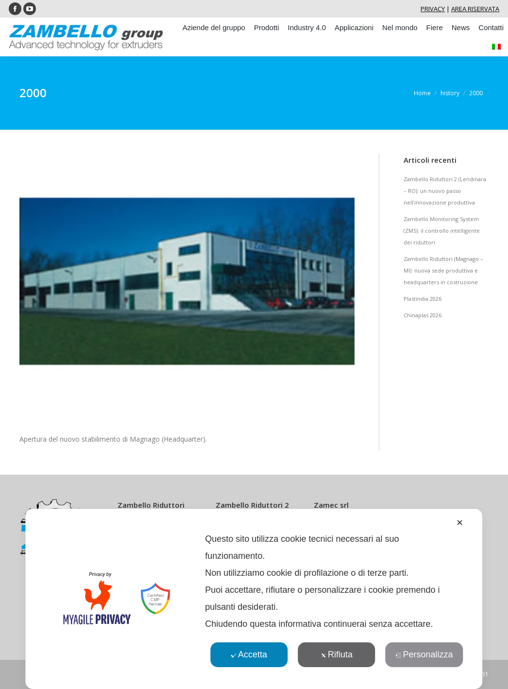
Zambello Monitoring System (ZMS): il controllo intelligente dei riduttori (442, 230)
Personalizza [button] (424, 654)
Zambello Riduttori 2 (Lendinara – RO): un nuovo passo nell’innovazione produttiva (445, 190)
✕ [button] (459, 523)
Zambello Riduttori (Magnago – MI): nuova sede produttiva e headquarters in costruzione (443, 270)
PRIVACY (433, 8)
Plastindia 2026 (422, 298)
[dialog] (253, 599)
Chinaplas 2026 (422, 315)
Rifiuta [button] (337, 654)
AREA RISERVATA (475, 8)
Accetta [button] (249, 654)
